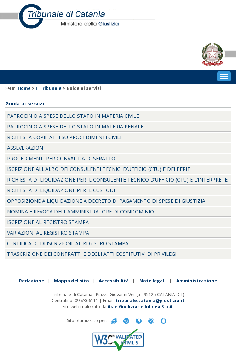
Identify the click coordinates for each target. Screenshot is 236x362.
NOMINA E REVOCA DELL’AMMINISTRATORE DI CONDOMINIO (80, 211)
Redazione (31, 280)
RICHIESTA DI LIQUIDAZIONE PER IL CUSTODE (61, 190)
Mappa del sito (71, 280)
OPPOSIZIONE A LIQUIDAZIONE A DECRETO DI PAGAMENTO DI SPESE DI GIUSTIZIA (106, 200)
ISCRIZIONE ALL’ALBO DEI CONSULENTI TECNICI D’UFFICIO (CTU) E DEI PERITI (99, 169)
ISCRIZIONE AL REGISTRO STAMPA (48, 222)
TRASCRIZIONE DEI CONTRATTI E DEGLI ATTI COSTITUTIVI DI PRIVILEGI (92, 254)
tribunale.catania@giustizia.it (150, 301)
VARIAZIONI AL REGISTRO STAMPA (48, 232)
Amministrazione (196, 280)
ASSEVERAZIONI (26, 147)
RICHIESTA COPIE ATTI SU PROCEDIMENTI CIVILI (64, 137)
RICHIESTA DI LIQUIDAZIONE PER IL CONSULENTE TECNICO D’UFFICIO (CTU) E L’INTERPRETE (117, 179)
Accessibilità (114, 280)
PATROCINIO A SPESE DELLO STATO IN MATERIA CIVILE (73, 116)
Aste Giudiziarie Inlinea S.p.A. (141, 307)
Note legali (152, 280)
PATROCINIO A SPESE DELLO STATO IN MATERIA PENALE (75, 126)
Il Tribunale (49, 88)
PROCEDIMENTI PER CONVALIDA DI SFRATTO (61, 158)
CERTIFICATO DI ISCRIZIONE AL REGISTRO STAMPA (67, 243)
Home (24, 88)
